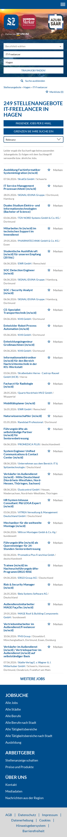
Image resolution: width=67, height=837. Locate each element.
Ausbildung (13, 742)
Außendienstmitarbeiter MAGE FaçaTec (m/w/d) (19, 605)
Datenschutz (27, 815)
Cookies (45, 820)
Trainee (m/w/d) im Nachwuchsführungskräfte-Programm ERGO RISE (21, 568)
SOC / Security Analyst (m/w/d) (18, 291)
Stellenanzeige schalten (21, 760)
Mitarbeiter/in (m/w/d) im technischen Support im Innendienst (20, 231)
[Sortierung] (30, 140)
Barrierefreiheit (33, 831)
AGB (8, 815)
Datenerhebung (22, 820)
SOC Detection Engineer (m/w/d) (19, 271)
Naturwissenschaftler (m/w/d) (23, 416)
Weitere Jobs (32, 679)
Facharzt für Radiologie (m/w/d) (18, 385)
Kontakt (11, 785)
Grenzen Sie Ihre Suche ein (33, 131)
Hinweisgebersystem (31, 826)
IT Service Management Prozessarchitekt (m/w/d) (20, 187)
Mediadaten (13, 791)
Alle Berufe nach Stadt (20, 722)
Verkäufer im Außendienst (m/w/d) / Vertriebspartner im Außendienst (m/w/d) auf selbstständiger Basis (22, 651)
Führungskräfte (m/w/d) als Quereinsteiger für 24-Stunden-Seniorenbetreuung (22, 545)
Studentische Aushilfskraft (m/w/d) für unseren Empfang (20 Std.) (22, 254)
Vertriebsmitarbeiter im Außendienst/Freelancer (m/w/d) (19, 627)
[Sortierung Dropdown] (59, 140)
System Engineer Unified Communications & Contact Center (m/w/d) (21, 454)
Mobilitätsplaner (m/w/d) (19, 403)
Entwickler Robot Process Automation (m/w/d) (20, 327)
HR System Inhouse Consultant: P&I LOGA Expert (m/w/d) (22, 503)
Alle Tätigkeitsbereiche (21, 729)
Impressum (50, 815)
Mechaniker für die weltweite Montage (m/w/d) (23, 524)
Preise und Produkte (19, 767)
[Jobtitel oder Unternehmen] (33, 54)
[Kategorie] (30, 46)
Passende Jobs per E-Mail (33, 123)
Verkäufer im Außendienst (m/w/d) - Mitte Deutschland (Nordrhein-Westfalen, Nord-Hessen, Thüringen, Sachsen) (22, 478)
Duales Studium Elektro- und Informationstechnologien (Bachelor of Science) (22, 208)
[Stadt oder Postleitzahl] (33, 62)
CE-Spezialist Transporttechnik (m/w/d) (20, 311)
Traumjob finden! (33, 70)
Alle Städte (13, 709)
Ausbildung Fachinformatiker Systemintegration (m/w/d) (22, 171)
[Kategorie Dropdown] (59, 46)
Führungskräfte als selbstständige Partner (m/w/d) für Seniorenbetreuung (18, 433)
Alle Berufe (13, 716)
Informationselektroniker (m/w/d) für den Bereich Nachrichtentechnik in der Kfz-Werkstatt (20, 362)
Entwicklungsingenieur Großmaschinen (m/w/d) (19, 343)
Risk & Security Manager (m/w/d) (19, 586)
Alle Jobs (11, 703)
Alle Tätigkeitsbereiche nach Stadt (28, 736)
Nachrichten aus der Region (24, 798)
